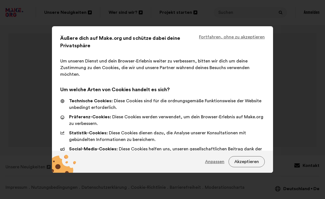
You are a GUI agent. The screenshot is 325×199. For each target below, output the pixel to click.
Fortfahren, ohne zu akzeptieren (232, 37)
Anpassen (214, 161)
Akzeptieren (246, 161)
